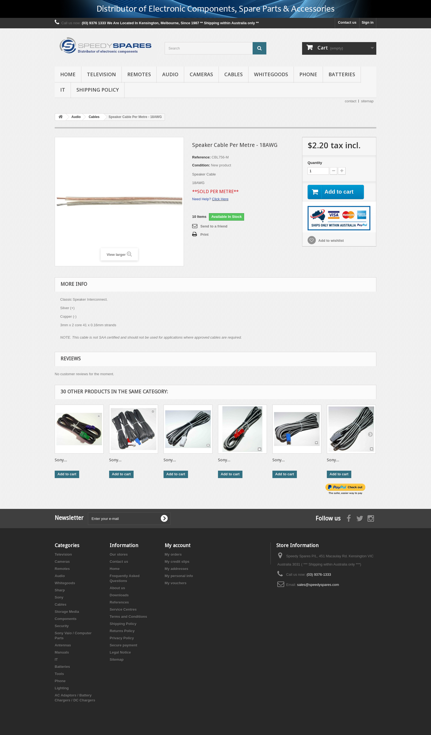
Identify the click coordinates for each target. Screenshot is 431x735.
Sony (59, 597)
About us (117, 588)
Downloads (119, 595)
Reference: (201, 157)
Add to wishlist (330, 240)
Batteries (341, 74)
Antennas (63, 645)
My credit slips (177, 562)
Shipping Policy (97, 89)
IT (62, 89)
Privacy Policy (122, 638)
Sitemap (117, 659)
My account (177, 545)
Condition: (201, 165)
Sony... (61, 459)
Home (68, 74)
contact (351, 101)
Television (101, 74)
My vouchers (175, 583)
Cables (233, 74)
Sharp (60, 590)
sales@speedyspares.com (318, 585)
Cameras (201, 74)
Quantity (315, 163)
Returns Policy (122, 631)
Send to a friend (213, 226)
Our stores (119, 554)
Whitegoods (271, 74)
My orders (173, 554)
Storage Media (67, 612)
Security (62, 626)
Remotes (139, 74)
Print (204, 234)
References (119, 602)
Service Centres (123, 609)
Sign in (368, 22)
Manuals (62, 652)
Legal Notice (120, 652)
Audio (170, 74)
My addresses (176, 569)
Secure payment (123, 645)
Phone (308, 74)
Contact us (347, 22)
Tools (59, 674)
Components (65, 619)
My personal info (179, 576)
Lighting (62, 688)
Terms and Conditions (128, 617)
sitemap (367, 101)
